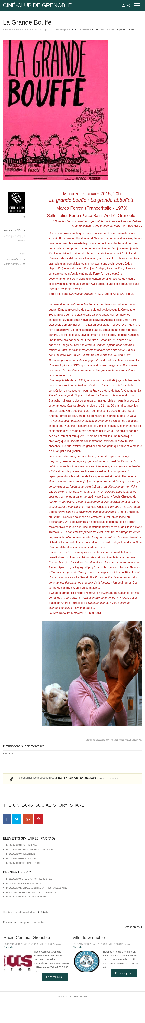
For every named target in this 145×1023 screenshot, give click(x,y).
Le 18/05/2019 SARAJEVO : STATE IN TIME (27, 897)
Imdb (43, 753)
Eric (51, 29)
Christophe (9, 947)
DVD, (22, 263)
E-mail (131, 29)
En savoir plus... (55, 977)
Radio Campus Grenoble (27, 937)
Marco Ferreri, (12, 263)
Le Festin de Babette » (39, 912)
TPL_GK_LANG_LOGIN (123, 5)
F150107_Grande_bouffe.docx (87, 778)
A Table (95, 29)
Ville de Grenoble (89, 937)
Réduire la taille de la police (72, 28)
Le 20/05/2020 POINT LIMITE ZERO (23, 863)
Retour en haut (132, 927)
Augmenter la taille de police (76, 28)
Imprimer (121, 29)
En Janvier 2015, (16, 259)
